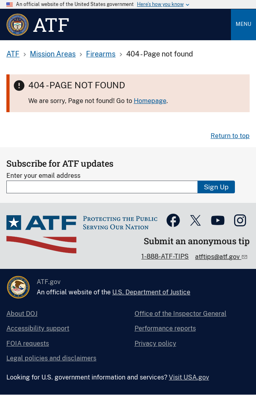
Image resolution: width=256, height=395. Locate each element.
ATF (13, 54)
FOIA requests (27, 343)
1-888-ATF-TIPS (165, 256)
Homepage (150, 101)
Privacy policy (155, 343)
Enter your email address (43, 175)
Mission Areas (53, 54)
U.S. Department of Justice (151, 292)
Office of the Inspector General (181, 313)
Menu (243, 24)
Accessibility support (37, 328)
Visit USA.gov (189, 377)
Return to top (230, 136)
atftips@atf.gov (218, 257)
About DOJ (21, 313)
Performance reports (165, 328)
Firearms (100, 54)
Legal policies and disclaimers (51, 358)
